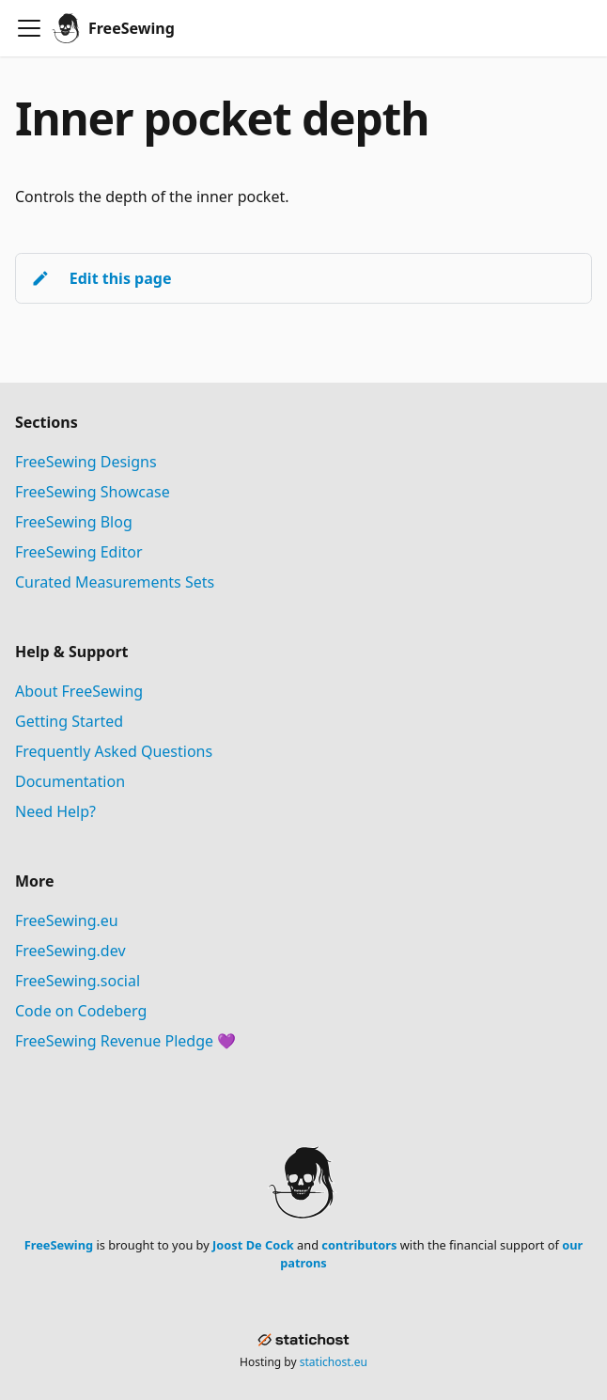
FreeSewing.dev (70, 950)
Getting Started (69, 721)
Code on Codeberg (81, 1010)
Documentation (70, 781)
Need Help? (55, 811)
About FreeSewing (79, 691)
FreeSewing (58, 1244)
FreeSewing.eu (66, 920)
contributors (359, 1244)
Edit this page (101, 278)
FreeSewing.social (77, 980)
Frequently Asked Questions (113, 751)
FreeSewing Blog (73, 521)
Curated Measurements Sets (114, 582)
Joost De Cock (253, 1244)
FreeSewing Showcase (92, 491)
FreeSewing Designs (86, 461)
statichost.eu (333, 1362)
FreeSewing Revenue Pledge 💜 (125, 1040)
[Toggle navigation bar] (29, 28)
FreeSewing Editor (79, 552)
